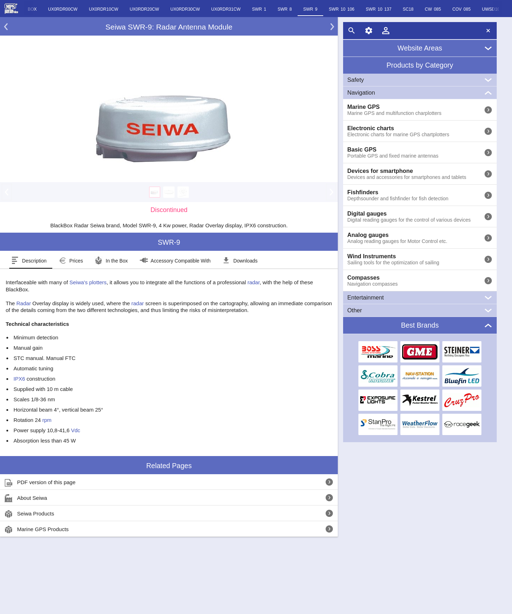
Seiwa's (78, 282)
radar (253, 282)
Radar (23, 303)
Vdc (75, 430)
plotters (98, 282)
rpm (47, 420)
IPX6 (19, 379)
